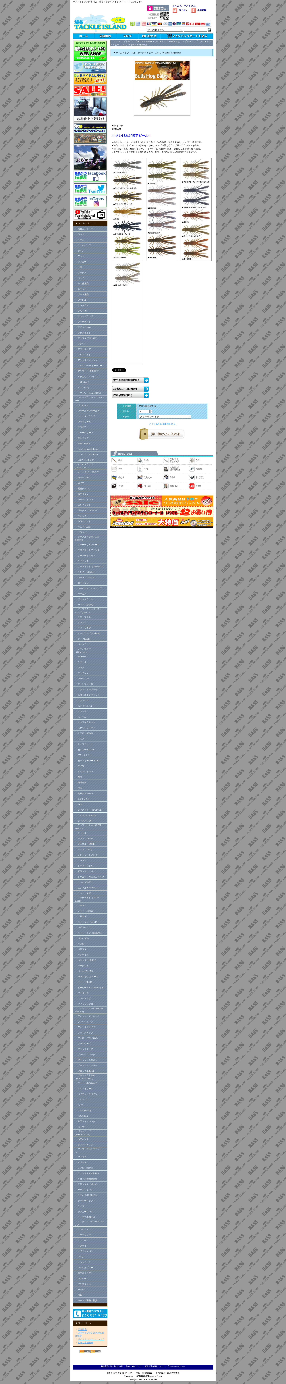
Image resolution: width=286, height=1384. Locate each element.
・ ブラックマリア (84, 1049)
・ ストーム (80, 717)
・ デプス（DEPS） (84, 838)
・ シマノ (79, 667)
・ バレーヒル (82, 954)
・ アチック (80, 343)
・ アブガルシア (83, 349)
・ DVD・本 (81, 311)
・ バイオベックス (84, 927)
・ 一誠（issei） (82, 382)
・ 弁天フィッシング (85, 1121)
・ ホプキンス (82, 1139)
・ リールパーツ (83, 245)
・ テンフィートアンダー (87, 855)
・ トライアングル (84, 866)
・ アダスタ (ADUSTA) (86, 338)
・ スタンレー (82, 700)
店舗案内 (82, 1329)
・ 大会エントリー (84, 229)
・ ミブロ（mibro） (84, 1168)
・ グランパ (80, 532)
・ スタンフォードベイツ (87, 689)
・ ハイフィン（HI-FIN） (87, 922)
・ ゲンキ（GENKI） (85, 572)
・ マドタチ (80, 1157)
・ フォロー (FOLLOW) (86, 1038)
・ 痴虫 (78, 777)
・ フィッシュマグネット (87, 1016)
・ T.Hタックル (82, 799)
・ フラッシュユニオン (86, 1060)
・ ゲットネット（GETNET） (89, 566)
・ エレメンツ (82, 438)
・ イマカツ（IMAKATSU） (88, 393)
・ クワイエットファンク (87, 550)
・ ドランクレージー (85, 871)
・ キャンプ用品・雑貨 (86, 1300)
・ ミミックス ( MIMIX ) (87, 1173)
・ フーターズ (82, 993)
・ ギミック (80, 516)
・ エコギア (80, 427)
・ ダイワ (79, 766)
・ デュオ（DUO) (83, 849)
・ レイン (79, 1256)
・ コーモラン (82, 583)
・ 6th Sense (80, 656)
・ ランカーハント (84, 1211)
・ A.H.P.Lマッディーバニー (88, 365)
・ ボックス (80, 272)
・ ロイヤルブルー (84, 1267)
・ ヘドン (79, 1105)
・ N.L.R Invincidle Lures (86, 449)
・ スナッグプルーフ (85, 727)
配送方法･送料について (154, 1366)
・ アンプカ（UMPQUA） (87, 371)
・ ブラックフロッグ (85, 1054)
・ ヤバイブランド (84, 1189)
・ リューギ (80, 1240)
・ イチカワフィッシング (87, 376)
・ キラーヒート (83, 521)
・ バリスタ (80, 949)
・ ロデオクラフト (84, 1273)
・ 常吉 (78, 788)
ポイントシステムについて (91, 1339)
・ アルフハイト (83, 354)
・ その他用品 (82, 283)
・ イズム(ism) (82, 387)
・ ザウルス (80, 594)
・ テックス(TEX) (83, 821)
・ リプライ (80, 1245)
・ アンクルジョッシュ (86, 360)
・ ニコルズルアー (84, 882)
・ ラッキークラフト (85, 1200)
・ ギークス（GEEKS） (86, 510)
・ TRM (78, 804)
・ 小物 (78, 267)
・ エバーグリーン (84, 432)
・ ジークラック (83, 644)
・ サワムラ (80, 622)
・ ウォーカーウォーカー (87, 410)
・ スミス (79, 738)
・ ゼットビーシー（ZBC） (88, 760)
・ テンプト (80, 860)
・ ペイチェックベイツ (86, 1094)
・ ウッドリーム (83, 421)
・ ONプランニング (84, 460)
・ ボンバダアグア (84, 1144)
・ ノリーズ (80, 916)
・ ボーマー (80, 1127)
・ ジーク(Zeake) (83, 639)
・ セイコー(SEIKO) (84, 749)
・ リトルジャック (84, 1229)
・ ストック (80, 711)
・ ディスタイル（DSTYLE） (89, 810)
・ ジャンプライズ (84, 684)
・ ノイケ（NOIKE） (85, 911)
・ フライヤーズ (83, 1043)
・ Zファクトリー (83, 755)
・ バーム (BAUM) (84, 971)
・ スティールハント (85, 706)
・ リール (79, 239)
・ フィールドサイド (85, 1027)
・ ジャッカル (82, 678)
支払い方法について (134, 1366)
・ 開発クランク (83, 488)
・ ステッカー (82, 289)
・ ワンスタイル (83, 1284)
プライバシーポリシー (176, 1366)
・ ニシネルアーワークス (87, 887)
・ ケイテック (82, 561)
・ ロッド (79, 234)
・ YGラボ (80, 1289)
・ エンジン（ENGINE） (87, 454)
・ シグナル (80, 662)
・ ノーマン (80, 905)
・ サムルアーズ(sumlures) (87, 633)
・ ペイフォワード (84, 1088)
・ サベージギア (83, 628)
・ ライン (79, 250)
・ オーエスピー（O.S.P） (87, 472)
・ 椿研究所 (80, 782)
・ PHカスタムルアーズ (86, 976)
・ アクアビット (83, 332)
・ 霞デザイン (82, 494)
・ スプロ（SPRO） (84, 733)
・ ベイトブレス (83, 1099)
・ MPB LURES (82, 443)
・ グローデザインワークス (88, 544)
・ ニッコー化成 (83, 893)
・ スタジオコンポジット (87, 695)
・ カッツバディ (83, 477)
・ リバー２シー (83, 1234)
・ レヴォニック (83, 1262)
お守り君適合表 (85, 1342)
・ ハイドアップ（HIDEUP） (89, 933)
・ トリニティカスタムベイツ (89, 877)
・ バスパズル (82, 938)
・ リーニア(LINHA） (85, 1217)
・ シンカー (80, 261)
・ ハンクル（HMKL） (86, 960)
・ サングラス (82, 305)
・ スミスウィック (84, 744)
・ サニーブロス (83, 617)
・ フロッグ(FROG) (84, 1071)
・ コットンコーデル (85, 577)
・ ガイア (79, 483)
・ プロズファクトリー (86, 1065)
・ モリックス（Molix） (86, 1184)
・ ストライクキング (85, 722)
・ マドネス (80, 1162)
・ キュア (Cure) (82, 527)
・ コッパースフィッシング (88, 588)
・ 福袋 (78, 1295)
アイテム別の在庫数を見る (162, 424)
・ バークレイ (82, 965)
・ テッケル (80, 833)
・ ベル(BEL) (81, 1116)
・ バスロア (80, 943)
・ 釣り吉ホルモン (84, 793)
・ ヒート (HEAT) (83, 982)
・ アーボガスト (83, 322)
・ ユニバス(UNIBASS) (86, 1195)
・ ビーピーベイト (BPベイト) (89, 987)
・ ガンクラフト (83, 505)
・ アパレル (80, 300)
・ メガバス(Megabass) (86, 1178)
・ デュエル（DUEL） (86, 844)
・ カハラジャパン (84, 499)
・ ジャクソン (82, 673)
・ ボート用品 (82, 294)
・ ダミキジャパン (84, 771)
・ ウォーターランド (85, 416)
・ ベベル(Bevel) (83, 1110)
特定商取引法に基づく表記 (112, 1366)
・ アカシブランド (84, 316)
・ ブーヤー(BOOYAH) (86, 1083)
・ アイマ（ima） (83, 327)
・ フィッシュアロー (85, 1004)
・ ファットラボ (83, 998)
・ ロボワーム (82, 1278)
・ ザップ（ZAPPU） (85, 605)
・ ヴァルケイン (83, 405)
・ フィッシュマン (84, 1021)
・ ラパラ (79, 1206)
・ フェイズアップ (84, 1032)
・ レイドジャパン (84, 1251)
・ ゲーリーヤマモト (85, 555)
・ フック (79, 256)
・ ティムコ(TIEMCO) (85, 815)
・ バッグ (79, 278)
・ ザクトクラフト (85, 599)
